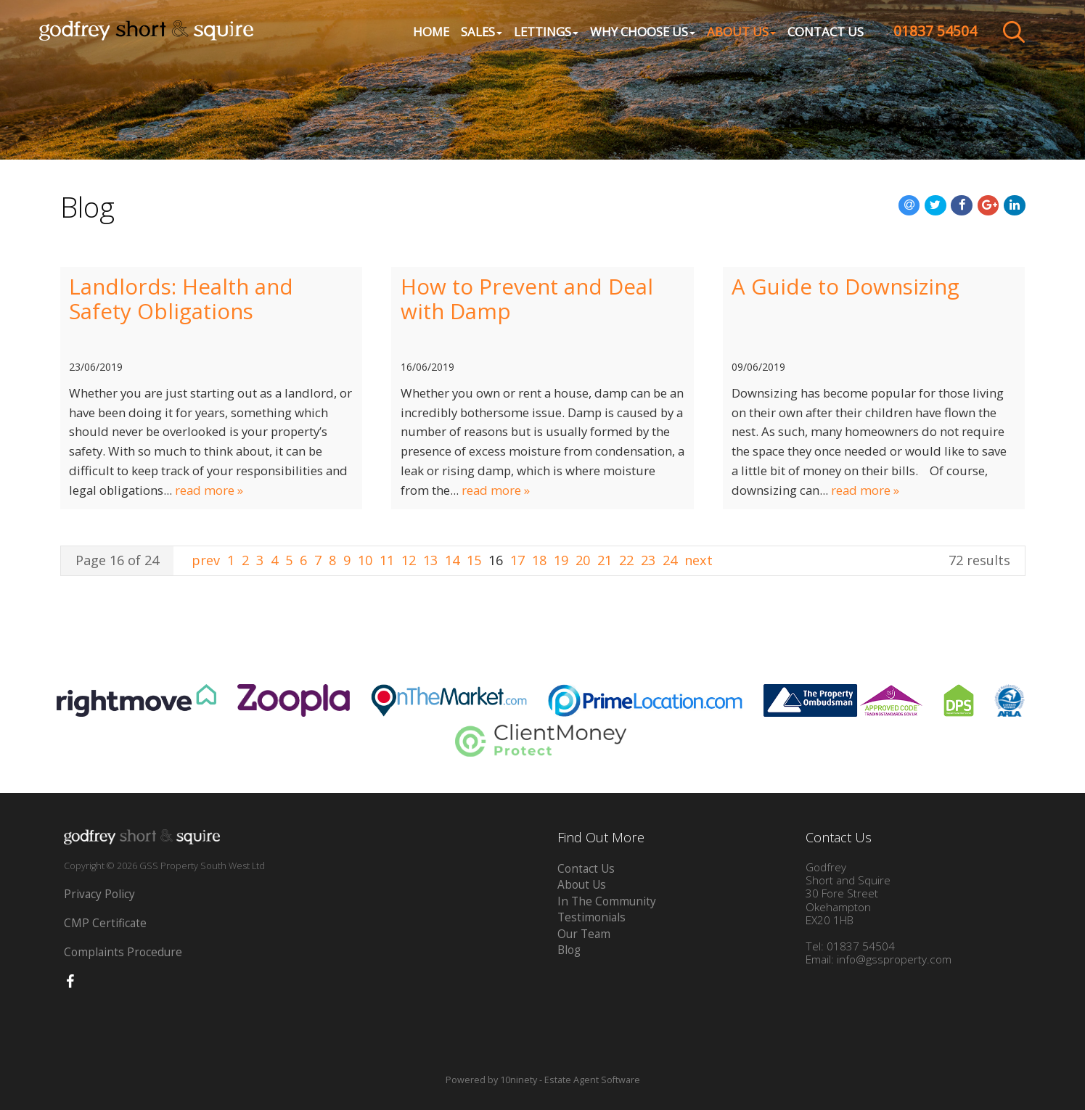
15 (474, 560)
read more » (209, 490)
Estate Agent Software (592, 1080)
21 (604, 560)
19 (561, 560)
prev (208, 560)
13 (430, 560)
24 (670, 560)
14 (452, 560)
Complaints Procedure (123, 952)
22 (626, 560)
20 (583, 560)
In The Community (606, 901)
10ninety (518, 1080)
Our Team (583, 934)
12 (408, 560)
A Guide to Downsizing (845, 286)
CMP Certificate (105, 923)
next (698, 560)
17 (517, 560)
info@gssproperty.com (894, 959)
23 (648, 560)
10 (365, 560)
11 (387, 560)
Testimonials (591, 917)
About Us (581, 884)
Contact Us (821, 33)
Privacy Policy (99, 894)
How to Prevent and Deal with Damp (527, 299)
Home (427, 33)
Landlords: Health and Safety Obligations (181, 299)
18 (539, 560)
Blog (569, 950)
